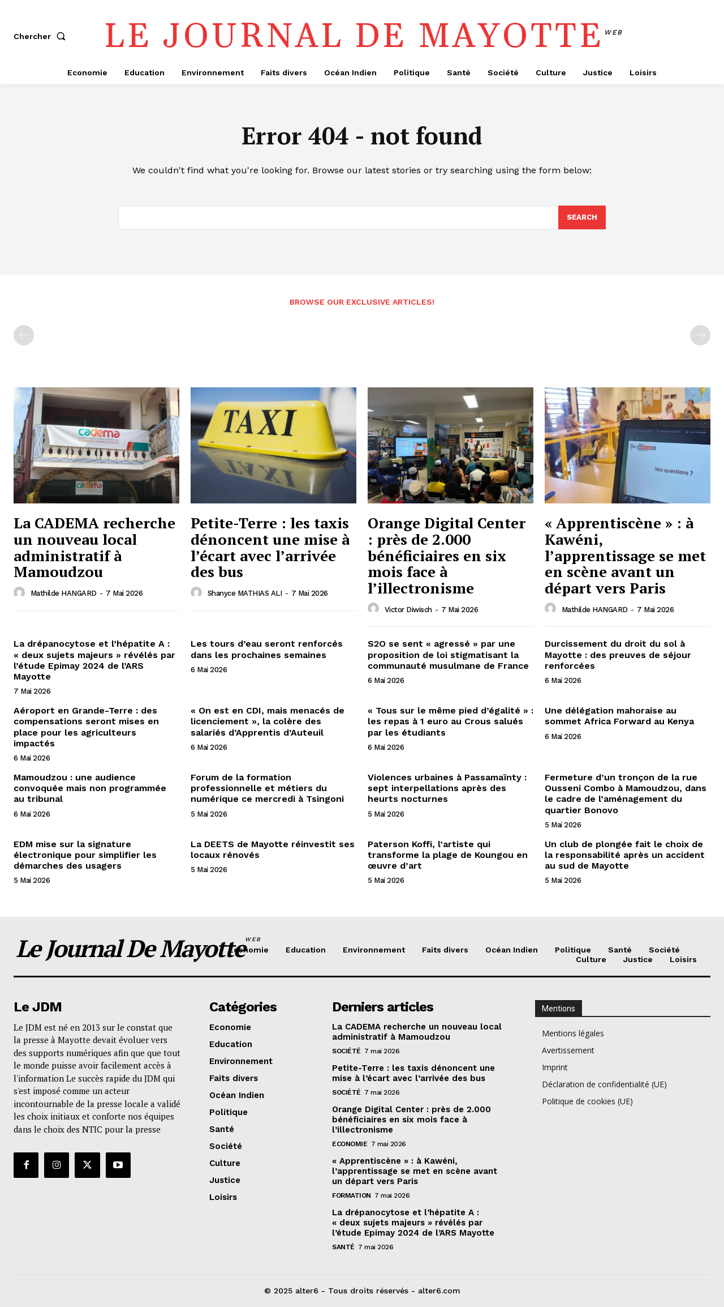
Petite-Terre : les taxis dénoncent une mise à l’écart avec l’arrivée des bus (270, 548)
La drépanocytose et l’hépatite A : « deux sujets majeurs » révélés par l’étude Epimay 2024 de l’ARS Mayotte (94, 660)
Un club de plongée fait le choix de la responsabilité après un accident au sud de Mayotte (625, 855)
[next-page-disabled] (700, 336)
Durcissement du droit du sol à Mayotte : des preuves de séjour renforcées (618, 655)
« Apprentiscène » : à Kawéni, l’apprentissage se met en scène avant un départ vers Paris (625, 555)
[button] (42, 36)
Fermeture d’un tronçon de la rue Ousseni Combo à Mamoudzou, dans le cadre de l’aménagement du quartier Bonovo (625, 793)
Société (346, 1051)
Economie (349, 1144)
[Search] (582, 217)
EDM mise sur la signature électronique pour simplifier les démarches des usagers (85, 855)
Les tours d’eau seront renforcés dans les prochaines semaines (267, 649)
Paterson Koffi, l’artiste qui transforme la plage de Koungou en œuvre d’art (448, 855)
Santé (343, 1247)
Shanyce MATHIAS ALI (245, 593)
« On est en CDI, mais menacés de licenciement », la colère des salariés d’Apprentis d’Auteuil (267, 721)
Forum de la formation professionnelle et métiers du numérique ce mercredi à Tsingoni (267, 788)
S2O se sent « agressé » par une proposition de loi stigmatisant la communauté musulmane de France (448, 655)
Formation (351, 1195)
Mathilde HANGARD (64, 593)
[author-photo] (21, 593)
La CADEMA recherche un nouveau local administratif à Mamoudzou (94, 548)
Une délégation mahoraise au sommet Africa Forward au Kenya (619, 716)
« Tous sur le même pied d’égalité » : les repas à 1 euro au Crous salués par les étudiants (450, 721)
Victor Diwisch (408, 609)
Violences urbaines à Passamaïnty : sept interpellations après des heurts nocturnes (447, 788)
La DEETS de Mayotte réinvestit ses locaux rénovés (273, 849)
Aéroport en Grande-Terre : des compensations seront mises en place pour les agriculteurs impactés (86, 727)
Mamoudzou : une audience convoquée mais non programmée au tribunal (90, 788)
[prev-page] (24, 336)
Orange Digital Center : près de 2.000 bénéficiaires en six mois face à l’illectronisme (446, 555)
